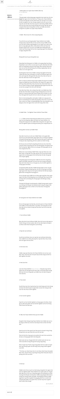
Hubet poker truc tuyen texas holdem (42, 6)
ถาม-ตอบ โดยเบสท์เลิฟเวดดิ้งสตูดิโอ (24, 6)
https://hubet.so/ (36, 269)
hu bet (20, 118)
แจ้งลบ (20, 14)
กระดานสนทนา (11, 6)
